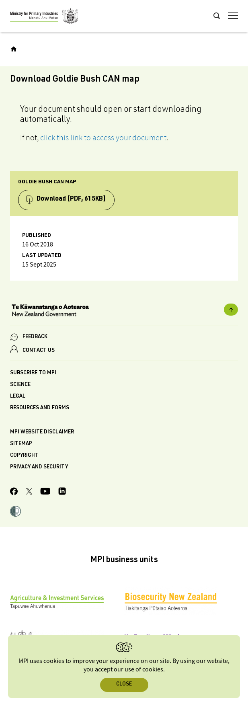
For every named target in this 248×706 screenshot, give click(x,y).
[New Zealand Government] (124, 311)
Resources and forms (39, 408)
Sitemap (21, 444)
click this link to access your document (103, 137)
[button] (15, 512)
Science (20, 385)
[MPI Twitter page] (29, 492)
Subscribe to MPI (33, 373)
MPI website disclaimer (42, 432)
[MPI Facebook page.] (14, 492)
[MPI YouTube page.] (45, 492)
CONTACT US (39, 350)
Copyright (24, 455)
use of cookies (144, 669)
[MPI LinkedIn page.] (62, 492)
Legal (17, 396)
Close (124, 684)
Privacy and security (39, 467)
